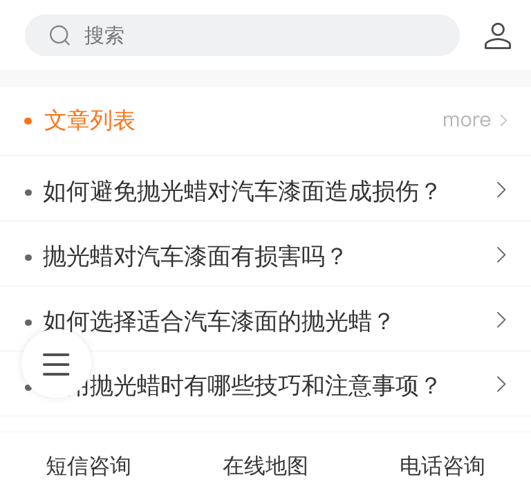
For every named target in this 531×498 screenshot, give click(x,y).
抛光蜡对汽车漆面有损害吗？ (195, 256)
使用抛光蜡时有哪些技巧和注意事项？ (242, 385)
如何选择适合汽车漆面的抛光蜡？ (219, 321)
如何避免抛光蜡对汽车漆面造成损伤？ (242, 191)
